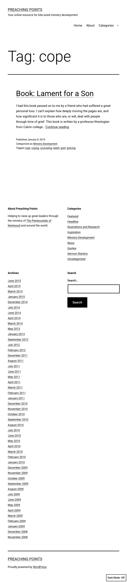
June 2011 (14, 371)
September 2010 (18, 419)
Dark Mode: (116, 578)
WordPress (40, 567)
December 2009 (18, 467)
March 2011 (15, 387)
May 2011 (14, 376)
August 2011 (16, 360)
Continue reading (57, 127)
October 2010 (16, 414)
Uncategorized (76, 259)
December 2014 (18, 302)
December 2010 (18, 403)
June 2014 (14, 312)
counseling (46, 148)
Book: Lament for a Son (55, 93)
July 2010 (14, 430)
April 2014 (14, 318)
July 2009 (14, 494)
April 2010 (14, 446)
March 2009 (15, 515)
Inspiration (74, 232)
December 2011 (18, 355)
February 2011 (17, 393)
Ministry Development (45, 143)
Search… (72, 280)
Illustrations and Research (83, 227)
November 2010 (18, 408)
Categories (106, 25)
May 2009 (14, 505)
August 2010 (16, 425)
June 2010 (14, 435)
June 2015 (14, 280)
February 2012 (17, 350)
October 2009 (16, 478)
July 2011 (14, 366)
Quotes (71, 248)
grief (63, 148)
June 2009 (14, 499)
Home (78, 25)
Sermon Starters (77, 253)
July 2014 (14, 307)
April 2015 (14, 286)
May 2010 (14, 441)
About (90, 25)
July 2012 (14, 344)
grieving (71, 148)
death (56, 148)
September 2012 (18, 339)
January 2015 (16, 296)
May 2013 (14, 328)
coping (35, 148)
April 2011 (14, 382)
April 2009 (14, 510)
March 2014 (15, 323)
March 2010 (15, 451)
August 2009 (16, 489)
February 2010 (17, 457)
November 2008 (18, 537)
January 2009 (16, 526)
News (70, 243)
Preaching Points (25, 9)
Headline (72, 221)
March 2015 (15, 291)
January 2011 (16, 398)
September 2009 (18, 483)
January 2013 (16, 334)
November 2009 (18, 473)
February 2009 (17, 521)
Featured (72, 216)
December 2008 (18, 531)
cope (27, 148)
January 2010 (16, 462)
